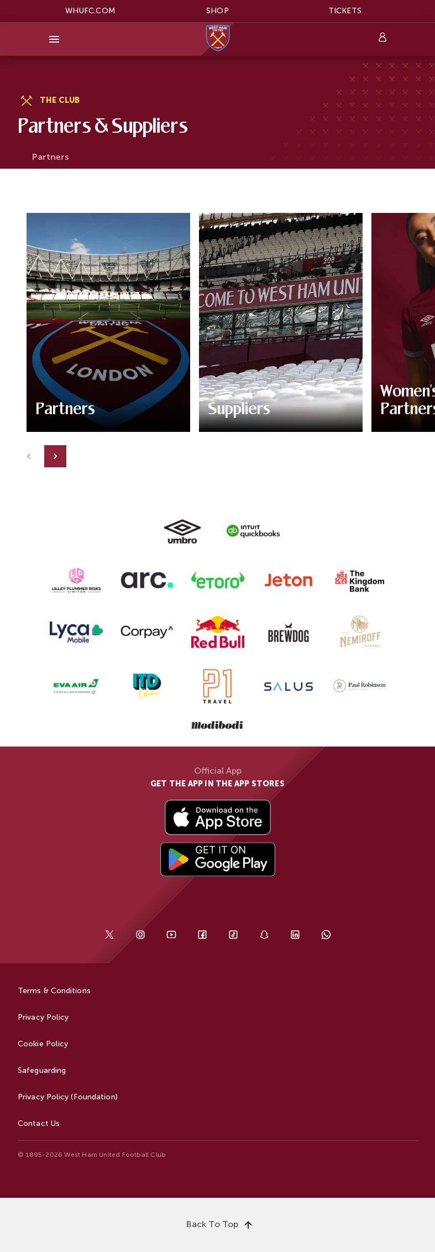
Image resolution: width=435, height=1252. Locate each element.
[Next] (55, 456)
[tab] (50, 158)
